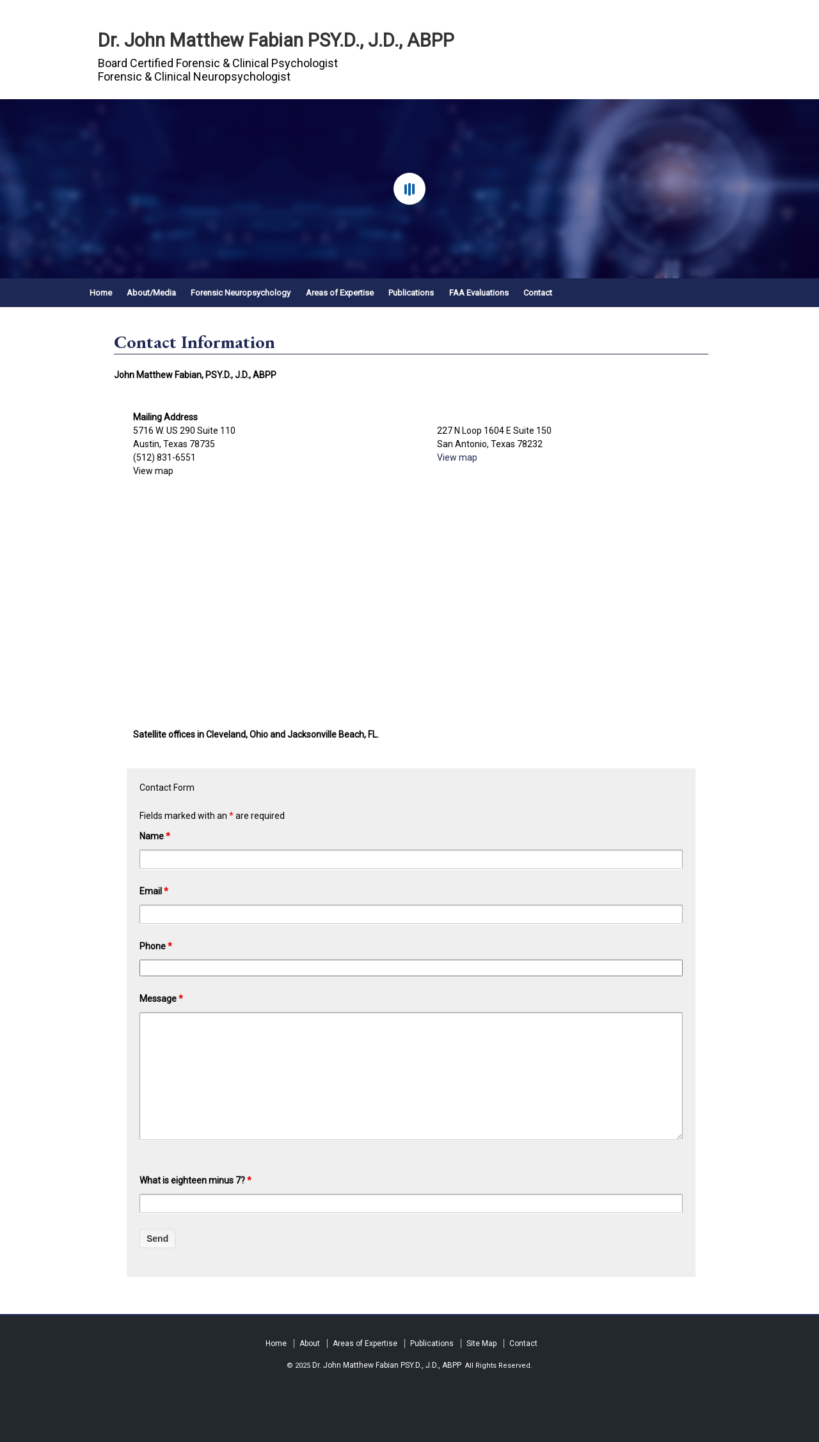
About (309, 1343)
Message (161, 999)
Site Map (481, 1343)
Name (154, 836)
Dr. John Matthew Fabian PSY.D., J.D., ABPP (276, 40)
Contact (537, 292)
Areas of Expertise (340, 292)
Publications (411, 292)
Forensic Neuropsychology (240, 292)
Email (153, 891)
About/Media (151, 292)
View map (153, 471)
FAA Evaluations (479, 292)
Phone (155, 946)
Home (101, 292)
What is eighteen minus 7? (195, 1180)
